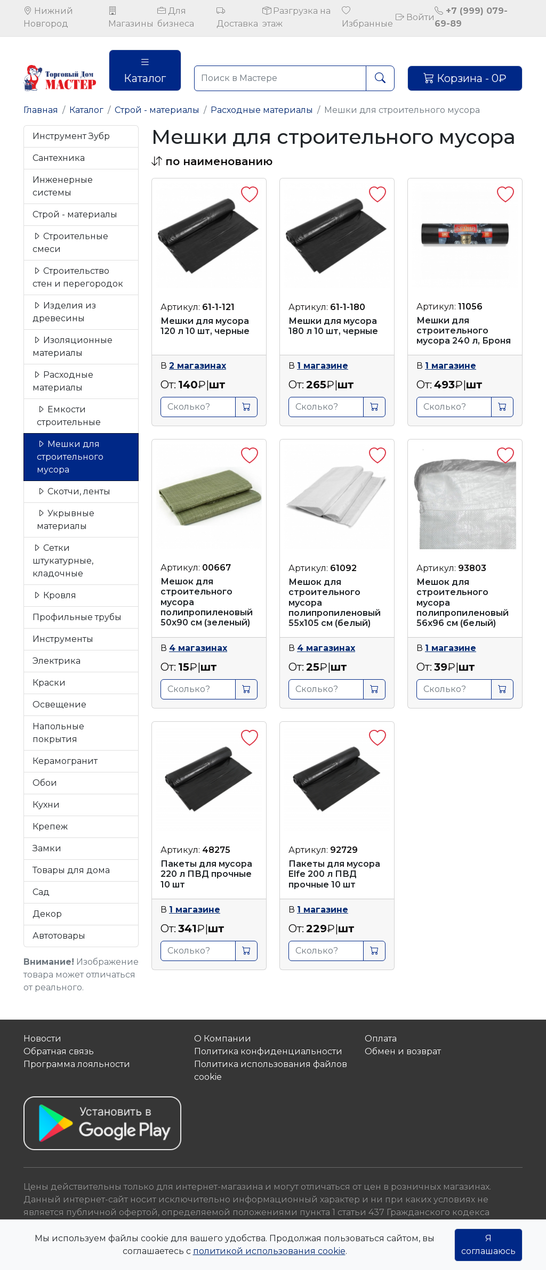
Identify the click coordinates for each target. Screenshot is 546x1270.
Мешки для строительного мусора (70, 457)
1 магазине (322, 366)
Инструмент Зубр (71, 136)
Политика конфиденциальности (268, 1051)
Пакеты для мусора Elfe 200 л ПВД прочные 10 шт (334, 874)
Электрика (57, 661)
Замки (47, 848)
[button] (211, 161)
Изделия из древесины (64, 311)
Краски (49, 683)
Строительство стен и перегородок (78, 277)
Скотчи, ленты (73, 491)
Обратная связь (58, 1051)
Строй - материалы (157, 110)
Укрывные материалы (65, 519)
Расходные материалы (262, 110)
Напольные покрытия (58, 732)
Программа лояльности (76, 1064)
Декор (47, 914)
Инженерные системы (63, 186)
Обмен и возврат (403, 1051)
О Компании (222, 1038)
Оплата (381, 1038)
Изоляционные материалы (73, 346)
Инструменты (63, 639)
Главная (40, 110)
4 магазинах (198, 648)
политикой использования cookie (269, 1251)
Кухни (46, 805)
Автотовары (59, 936)
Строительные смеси (70, 242)
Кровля (54, 595)
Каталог (145, 70)
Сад (41, 892)
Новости (42, 1038)
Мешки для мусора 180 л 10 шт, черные (333, 326)
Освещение (59, 704)
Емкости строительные (69, 415)
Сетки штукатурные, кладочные (63, 561)
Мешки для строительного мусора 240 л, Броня (463, 330)
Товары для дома (71, 870)
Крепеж (50, 826)
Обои (45, 783)
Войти (415, 17)
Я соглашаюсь (488, 1244)
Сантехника (59, 158)
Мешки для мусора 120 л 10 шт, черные (205, 326)
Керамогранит (65, 761)
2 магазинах (197, 366)
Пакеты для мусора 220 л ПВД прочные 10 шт (206, 874)
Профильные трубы (77, 617)
